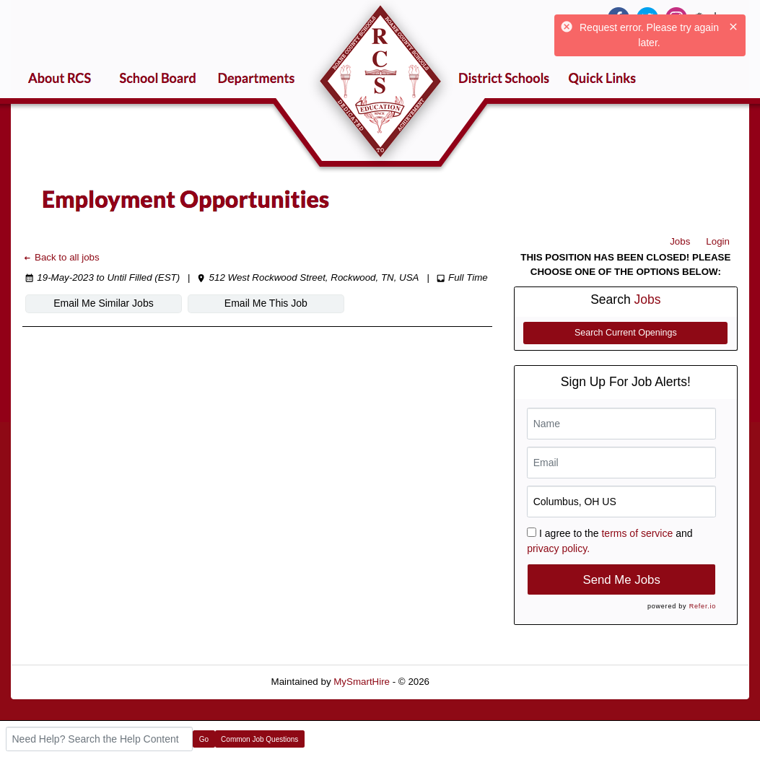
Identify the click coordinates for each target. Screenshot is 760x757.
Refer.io (702, 606)
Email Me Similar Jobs (103, 303)
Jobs (680, 241)
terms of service (637, 533)
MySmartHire (361, 681)
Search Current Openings (626, 333)
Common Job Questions (259, 739)
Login (718, 241)
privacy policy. (558, 548)
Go (204, 739)
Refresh (472, 681)
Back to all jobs (61, 257)
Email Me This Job (265, 303)
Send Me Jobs (621, 580)
